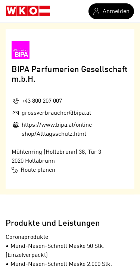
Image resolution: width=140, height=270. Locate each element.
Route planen (33, 170)
